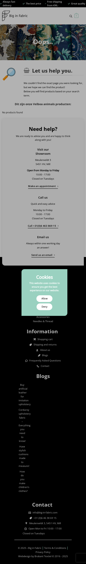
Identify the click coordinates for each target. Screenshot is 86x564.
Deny (44, 306)
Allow (44, 298)
